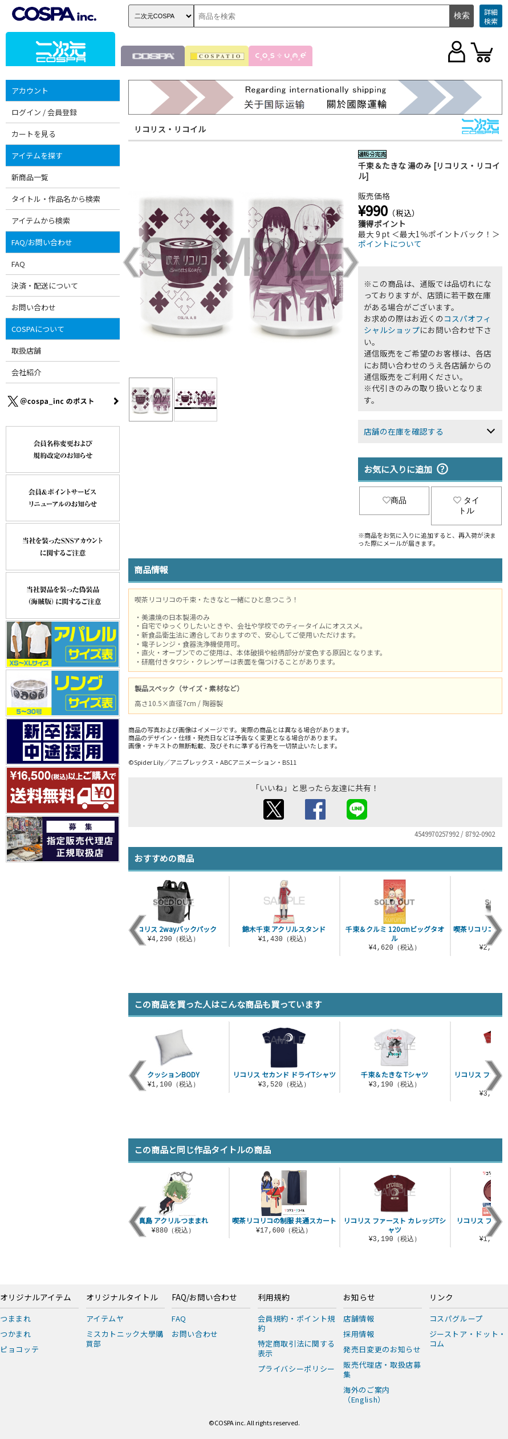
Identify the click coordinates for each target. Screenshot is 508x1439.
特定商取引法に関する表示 (297, 1348)
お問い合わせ (33, 307)
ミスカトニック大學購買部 (125, 1338)
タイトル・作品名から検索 (55, 198)
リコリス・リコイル (170, 129)
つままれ (15, 1318)
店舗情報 (359, 1318)
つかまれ (15, 1333)
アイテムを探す (37, 155)
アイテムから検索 (40, 220)
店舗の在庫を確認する (404, 431)
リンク (441, 1297)
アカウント (29, 90)
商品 (395, 500)
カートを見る (33, 133)
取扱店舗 (26, 350)
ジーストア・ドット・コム (468, 1338)
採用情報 (359, 1333)
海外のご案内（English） (366, 1394)
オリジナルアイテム (35, 1297)
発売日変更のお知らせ (382, 1349)
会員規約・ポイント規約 (297, 1323)
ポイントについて (390, 243)
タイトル (466, 505)
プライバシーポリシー (297, 1368)
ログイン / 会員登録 (44, 112)
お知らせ (359, 1297)
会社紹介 (26, 372)
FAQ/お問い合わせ (41, 242)
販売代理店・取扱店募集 (382, 1369)
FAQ (18, 263)
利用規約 (274, 1297)
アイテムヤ (105, 1318)
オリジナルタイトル (122, 1297)
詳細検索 (491, 16)
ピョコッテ (19, 1349)
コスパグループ (456, 1318)
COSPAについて (37, 328)
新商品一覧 (29, 177)
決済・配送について (44, 285)
